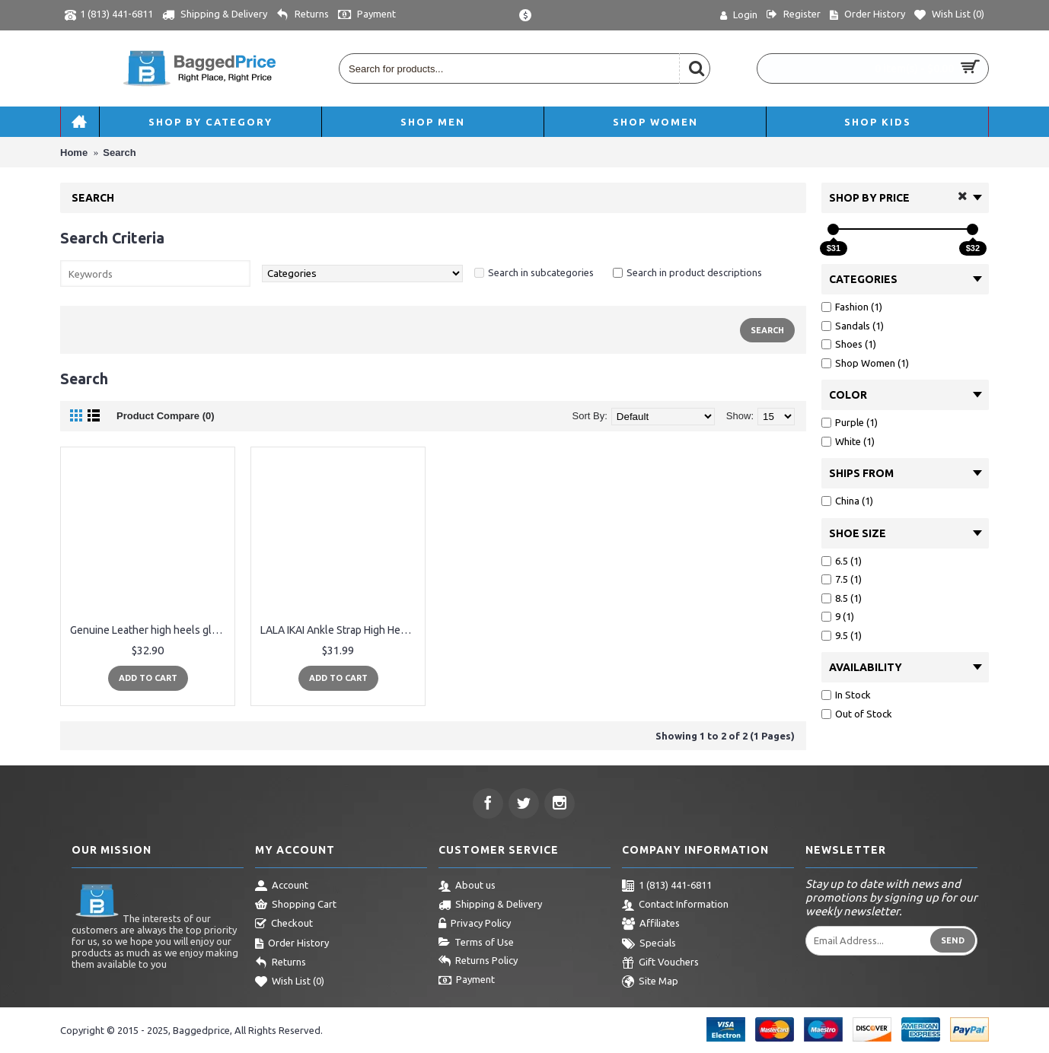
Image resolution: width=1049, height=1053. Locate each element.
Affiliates (651, 924)
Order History (292, 944)
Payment (466, 981)
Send (953, 940)
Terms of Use (476, 943)
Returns (280, 963)
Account (281, 886)
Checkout (284, 924)
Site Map (650, 982)
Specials (649, 944)
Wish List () (289, 982)
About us (467, 886)
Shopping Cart (295, 905)
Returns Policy (478, 962)
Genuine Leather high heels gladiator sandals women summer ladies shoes (150, 630)
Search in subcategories (541, 272)
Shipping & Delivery (490, 905)
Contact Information (675, 905)
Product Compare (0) (165, 416)
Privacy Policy (474, 924)
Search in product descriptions (694, 272)
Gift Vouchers (660, 963)
